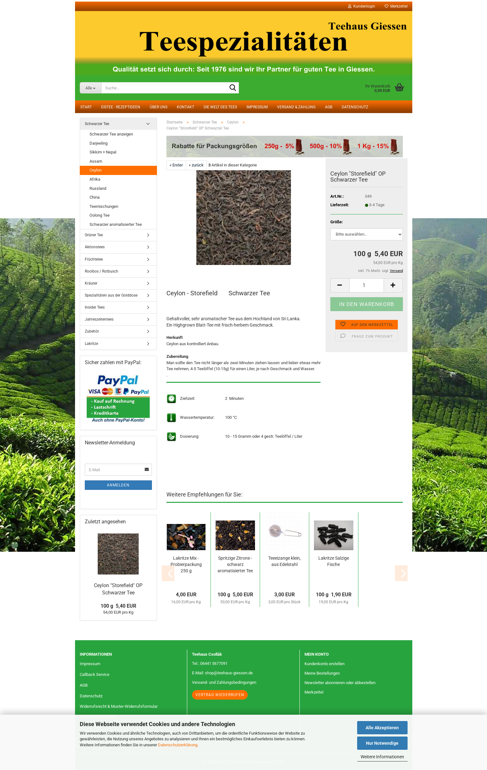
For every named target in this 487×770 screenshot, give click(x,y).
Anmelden (118, 485)
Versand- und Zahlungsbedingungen (224, 682)
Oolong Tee (100, 215)
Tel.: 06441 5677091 (210, 663)
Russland (98, 188)
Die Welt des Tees (220, 107)
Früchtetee (94, 259)
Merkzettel (396, 6)
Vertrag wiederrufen (219, 695)
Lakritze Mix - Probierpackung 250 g (186, 564)
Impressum (257, 107)
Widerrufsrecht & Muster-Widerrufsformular (119, 706)
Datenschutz (355, 107)
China (95, 197)
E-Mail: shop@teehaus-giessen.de (222, 673)
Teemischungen (104, 206)
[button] (339, 285)
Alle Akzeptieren (382, 727)
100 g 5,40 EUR (118, 606)
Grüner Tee (94, 235)
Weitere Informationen (382, 756)
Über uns (158, 107)
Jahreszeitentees (99, 319)
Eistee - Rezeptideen (120, 107)
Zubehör (92, 331)
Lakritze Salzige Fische (333, 561)
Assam (96, 161)
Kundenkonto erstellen (324, 663)
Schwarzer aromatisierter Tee (116, 224)
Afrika (95, 179)
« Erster (176, 165)
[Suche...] (90, 87)
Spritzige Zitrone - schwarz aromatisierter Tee (235, 564)
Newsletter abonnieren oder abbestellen (339, 682)
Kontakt (185, 107)
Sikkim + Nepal (103, 152)
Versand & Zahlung (296, 107)
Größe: (336, 222)
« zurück (196, 165)
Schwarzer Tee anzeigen (111, 134)
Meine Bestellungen (322, 673)
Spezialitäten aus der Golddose (111, 295)
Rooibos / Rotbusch (101, 271)
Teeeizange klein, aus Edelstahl (284, 561)
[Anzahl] (366, 285)
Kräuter (91, 283)
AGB (328, 107)
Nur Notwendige (382, 743)
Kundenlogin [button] (361, 6)
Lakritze (91, 343)
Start (86, 107)
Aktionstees (95, 247)
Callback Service (94, 674)
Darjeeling (98, 143)
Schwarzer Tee (97, 124)
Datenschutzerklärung (177, 745)
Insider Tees (95, 307)
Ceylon (95, 170)
